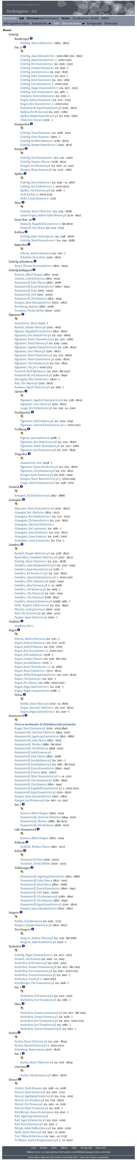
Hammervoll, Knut (26, 291)
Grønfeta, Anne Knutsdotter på (33, 569)
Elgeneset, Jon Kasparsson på (38, 450)
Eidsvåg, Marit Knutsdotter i (38, 240)
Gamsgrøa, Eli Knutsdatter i (32, 520)
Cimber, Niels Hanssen (28, 1088)
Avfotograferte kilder (16, 23)
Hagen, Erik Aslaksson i (29, 655)
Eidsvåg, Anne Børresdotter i (37, 56)
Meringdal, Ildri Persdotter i (32, 379)
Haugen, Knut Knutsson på (36, 475)
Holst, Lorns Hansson (33, 198)
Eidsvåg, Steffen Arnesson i (36, 141)
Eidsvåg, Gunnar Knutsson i (37, 68)
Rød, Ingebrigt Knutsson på (31, 1116)
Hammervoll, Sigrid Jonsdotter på (40, 108)
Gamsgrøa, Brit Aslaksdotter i (33, 516)
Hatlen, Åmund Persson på (31, 1046)
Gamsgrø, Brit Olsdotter (29, 512)
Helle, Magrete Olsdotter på (32, 605)
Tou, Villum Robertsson (29, 1136)
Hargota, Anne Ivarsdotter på (38, 942)
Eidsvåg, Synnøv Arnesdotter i (38, 145)
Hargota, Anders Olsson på (36, 938)
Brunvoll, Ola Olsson (32, 228)
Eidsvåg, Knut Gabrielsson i (37, 236)
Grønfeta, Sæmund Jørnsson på (33, 601)
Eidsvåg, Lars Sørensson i (35, 84)
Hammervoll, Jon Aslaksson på (33, 760)
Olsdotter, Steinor (31, 120)
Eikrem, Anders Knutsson (35, 253)
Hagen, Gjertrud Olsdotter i (37, 708)
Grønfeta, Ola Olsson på (29, 593)
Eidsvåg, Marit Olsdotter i (36, 211)
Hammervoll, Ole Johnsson (31, 299)
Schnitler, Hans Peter (33, 257)
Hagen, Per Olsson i (26, 683)
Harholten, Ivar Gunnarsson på (33, 971)
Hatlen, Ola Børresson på (35, 1075)
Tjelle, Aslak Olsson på (28, 1132)
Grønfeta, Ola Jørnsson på (30, 589)
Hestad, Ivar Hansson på (29, 1100)
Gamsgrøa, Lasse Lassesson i (32, 540)
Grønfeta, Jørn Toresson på (31, 585)
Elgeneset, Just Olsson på (30, 351)
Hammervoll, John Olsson (30, 283)
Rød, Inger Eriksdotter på (30, 1120)
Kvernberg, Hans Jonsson (30, 1050)
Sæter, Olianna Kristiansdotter (33, 266)
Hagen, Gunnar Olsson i (29, 659)
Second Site (67, 1157)
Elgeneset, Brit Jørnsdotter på (33, 335)
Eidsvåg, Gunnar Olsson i (35, 162)
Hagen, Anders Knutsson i (36, 100)
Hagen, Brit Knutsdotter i (35, 104)
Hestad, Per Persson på (29, 1104)
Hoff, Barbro (28, 194)
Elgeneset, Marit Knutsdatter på (34, 359)
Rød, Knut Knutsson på (29, 1124)
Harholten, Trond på (27, 979)
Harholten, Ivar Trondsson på (38, 1000)
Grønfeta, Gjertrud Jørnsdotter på (35, 577)
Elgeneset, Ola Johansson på (32, 363)
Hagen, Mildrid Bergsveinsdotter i (35, 675)
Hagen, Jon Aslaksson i (28, 663)
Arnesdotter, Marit (26, 323)
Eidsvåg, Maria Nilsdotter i (37, 43)
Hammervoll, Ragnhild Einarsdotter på (38, 788)
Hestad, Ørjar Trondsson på (31, 1108)
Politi (74, 1147)
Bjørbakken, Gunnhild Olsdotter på (36, 557)
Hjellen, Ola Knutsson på (35, 190)
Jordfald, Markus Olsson (35, 847)
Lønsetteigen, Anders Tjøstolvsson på (43, 215)
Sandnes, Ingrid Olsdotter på (32, 387)
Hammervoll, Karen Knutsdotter (34, 287)
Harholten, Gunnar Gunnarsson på (35, 967)
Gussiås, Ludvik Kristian (30, 279)
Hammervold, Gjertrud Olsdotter (35, 732)
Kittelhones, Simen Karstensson (34, 1112)
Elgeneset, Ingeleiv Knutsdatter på (36, 347)
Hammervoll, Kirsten (27, 772)
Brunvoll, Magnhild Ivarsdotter (39, 224)
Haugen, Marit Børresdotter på (39, 479)
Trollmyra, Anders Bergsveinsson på (36, 1140)
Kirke (54, 1147)
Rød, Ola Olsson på (26, 383)
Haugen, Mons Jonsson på (36, 170)
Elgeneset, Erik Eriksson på (31, 343)
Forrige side (94, 23)
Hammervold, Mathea (28, 744)
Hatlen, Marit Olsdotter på (31, 1042)
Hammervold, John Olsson (30, 740)
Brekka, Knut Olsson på (34, 704)
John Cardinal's (56, 1157)
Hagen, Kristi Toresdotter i (31, 667)
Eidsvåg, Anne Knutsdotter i (37, 60)
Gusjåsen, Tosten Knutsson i (37, 96)
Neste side (111, 23)
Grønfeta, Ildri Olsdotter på (31, 581)
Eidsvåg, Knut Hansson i (35, 137)
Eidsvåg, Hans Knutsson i (35, 133)
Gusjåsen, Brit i (24, 626)
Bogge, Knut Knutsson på (30, 728)
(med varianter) (43, 18)
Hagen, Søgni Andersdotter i (32, 687)
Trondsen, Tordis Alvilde (29, 311)
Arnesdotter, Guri (31, 463)
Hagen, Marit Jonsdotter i (30, 671)
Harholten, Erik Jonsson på (31, 963)
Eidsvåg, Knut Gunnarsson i (37, 76)
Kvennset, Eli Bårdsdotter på (32, 496)
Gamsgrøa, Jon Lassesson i (31, 528)
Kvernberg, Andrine (26, 307)
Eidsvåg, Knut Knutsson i (35, 80)
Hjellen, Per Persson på (34, 112)
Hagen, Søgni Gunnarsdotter (32, 691)
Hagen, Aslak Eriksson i (29, 647)
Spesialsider (39, 23)
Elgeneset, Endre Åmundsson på (34, 339)
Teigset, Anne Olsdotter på (31, 617)
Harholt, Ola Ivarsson (28, 959)
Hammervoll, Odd (25, 295)
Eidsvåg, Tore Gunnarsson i (37, 92)
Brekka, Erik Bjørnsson (28, 921)
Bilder (105, 18)
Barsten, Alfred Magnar (29, 275)
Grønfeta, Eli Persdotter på (31, 573)
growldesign (104, 1157)
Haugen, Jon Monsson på (35, 166)
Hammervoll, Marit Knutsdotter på (36, 776)
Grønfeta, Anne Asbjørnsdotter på (35, 565)
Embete (43, 1147)
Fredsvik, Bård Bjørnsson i (30, 371)
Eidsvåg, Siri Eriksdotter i (36, 186)
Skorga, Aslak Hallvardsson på (33, 1128)
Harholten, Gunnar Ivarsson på (39, 1017)
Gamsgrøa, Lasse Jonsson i (31, 536)
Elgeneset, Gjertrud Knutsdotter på (42, 425)
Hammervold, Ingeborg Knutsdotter (37, 736)
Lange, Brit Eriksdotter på (36, 408)
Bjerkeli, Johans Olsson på (30, 327)
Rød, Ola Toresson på (28, 613)
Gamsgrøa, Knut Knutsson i (31, 532)
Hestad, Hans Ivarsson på (30, 1092)
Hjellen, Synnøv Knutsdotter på (39, 116)
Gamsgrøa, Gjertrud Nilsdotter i (34, 524)
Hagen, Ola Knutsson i (28, 679)
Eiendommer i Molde (86, 18)
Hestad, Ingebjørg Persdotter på (34, 1096)
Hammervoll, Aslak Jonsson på (33, 752)
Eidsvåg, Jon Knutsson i (34, 72)
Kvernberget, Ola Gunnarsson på (34, 983)
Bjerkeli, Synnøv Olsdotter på (32, 553)
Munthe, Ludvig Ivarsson (30, 609)
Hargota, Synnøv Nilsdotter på (33, 925)
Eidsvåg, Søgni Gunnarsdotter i (39, 88)
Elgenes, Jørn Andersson (34, 438)
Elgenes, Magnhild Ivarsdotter (33, 331)
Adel (33, 1147)
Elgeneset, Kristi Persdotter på (33, 355)
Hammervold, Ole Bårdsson (31, 748)
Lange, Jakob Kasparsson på (37, 483)
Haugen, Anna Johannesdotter (33, 303)
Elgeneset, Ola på (25, 367)
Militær (64, 1147)
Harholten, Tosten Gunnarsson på (35, 975)
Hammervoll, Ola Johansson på (33, 375)
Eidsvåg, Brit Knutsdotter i (36, 64)
